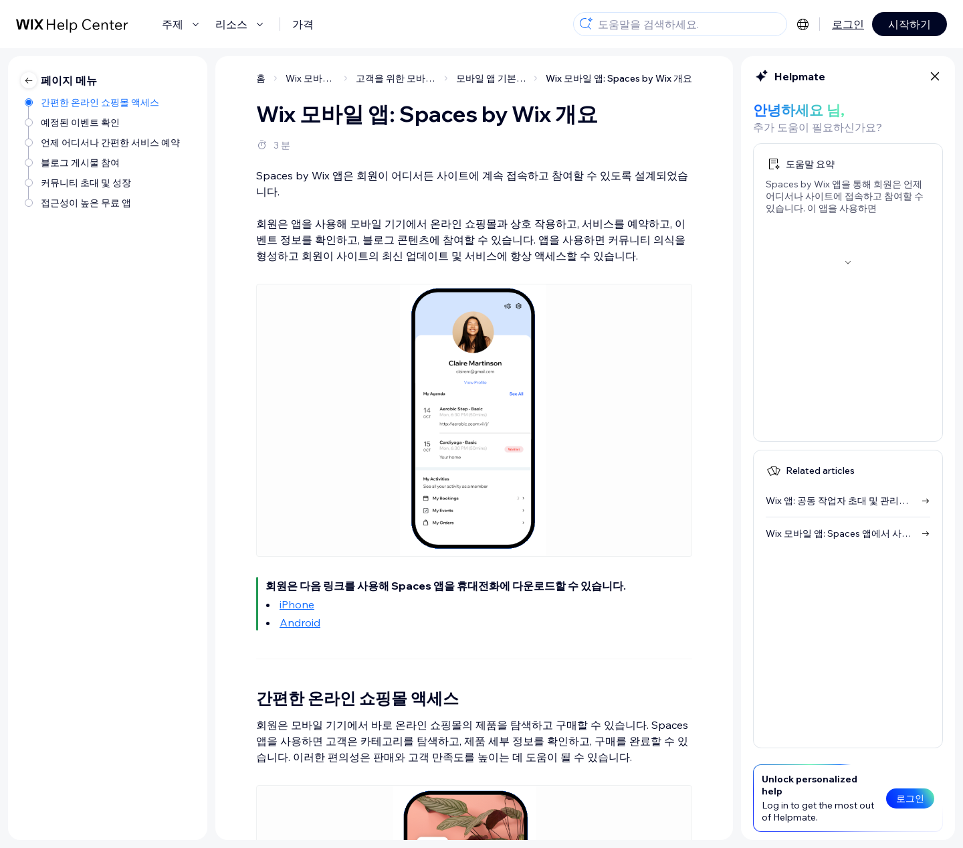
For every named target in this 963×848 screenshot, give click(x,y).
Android (300, 622)
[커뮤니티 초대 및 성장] (103, 183)
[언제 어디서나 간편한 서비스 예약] (103, 143)
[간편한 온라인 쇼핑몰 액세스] (103, 102)
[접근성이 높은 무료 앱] (103, 203)
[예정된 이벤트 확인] (103, 122)
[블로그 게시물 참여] (103, 163)
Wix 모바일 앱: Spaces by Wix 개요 (619, 78)
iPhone (297, 604)
